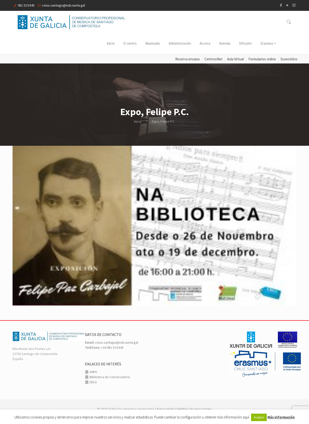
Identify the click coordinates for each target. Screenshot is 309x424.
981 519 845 (26, 5)
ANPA (93, 372)
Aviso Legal (165, 409)
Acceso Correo (201, 409)
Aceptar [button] (259, 417)
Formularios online (262, 59)
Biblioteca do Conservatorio (109, 377)
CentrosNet (213, 59)
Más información (281, 417)
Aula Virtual (235, 59)
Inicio (137, 121)
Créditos (181, 409)
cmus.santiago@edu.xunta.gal (63, 5)
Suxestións (289, 59)
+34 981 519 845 (112, 347)
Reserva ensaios (187, 59)
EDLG (93, 382)
